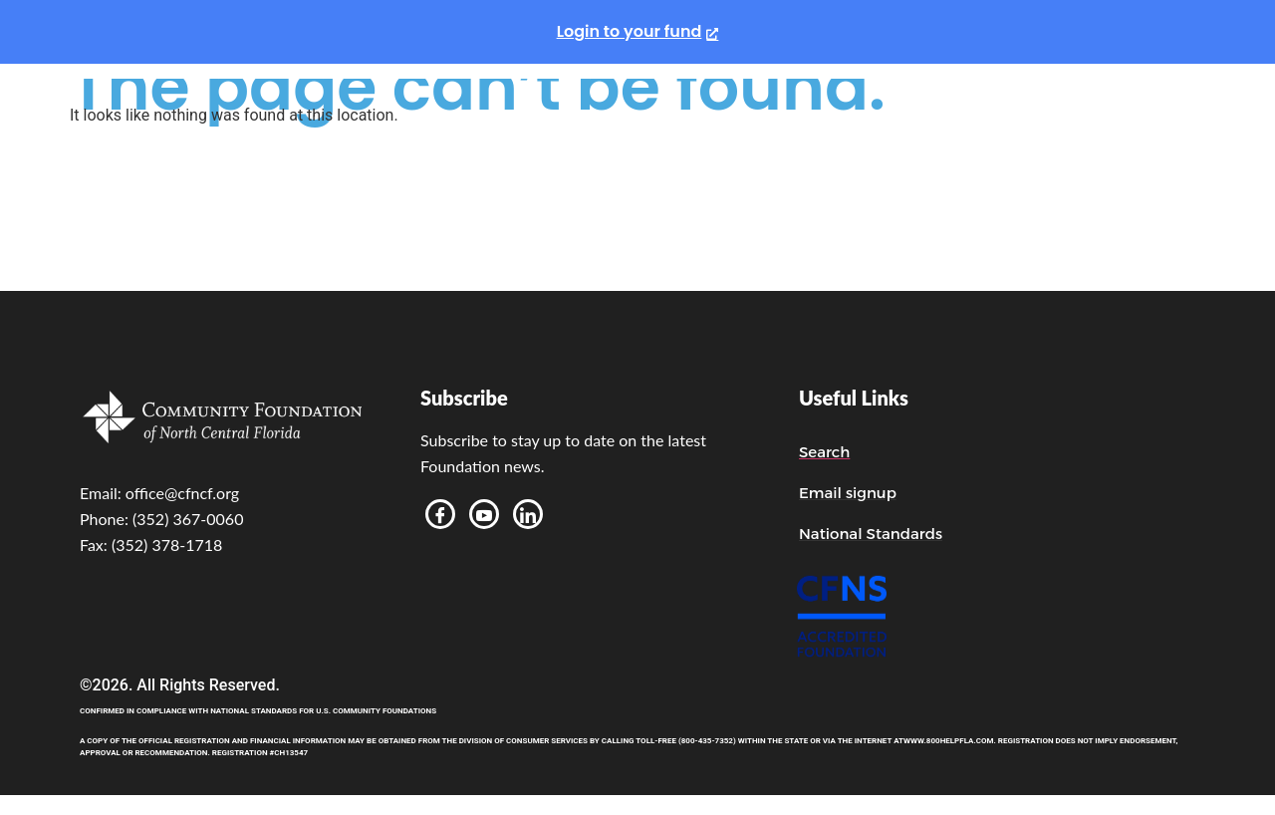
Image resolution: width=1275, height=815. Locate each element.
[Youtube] (484, 514)
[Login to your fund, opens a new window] (638, 32)
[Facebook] (440, 514)
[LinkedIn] (528, 514)
